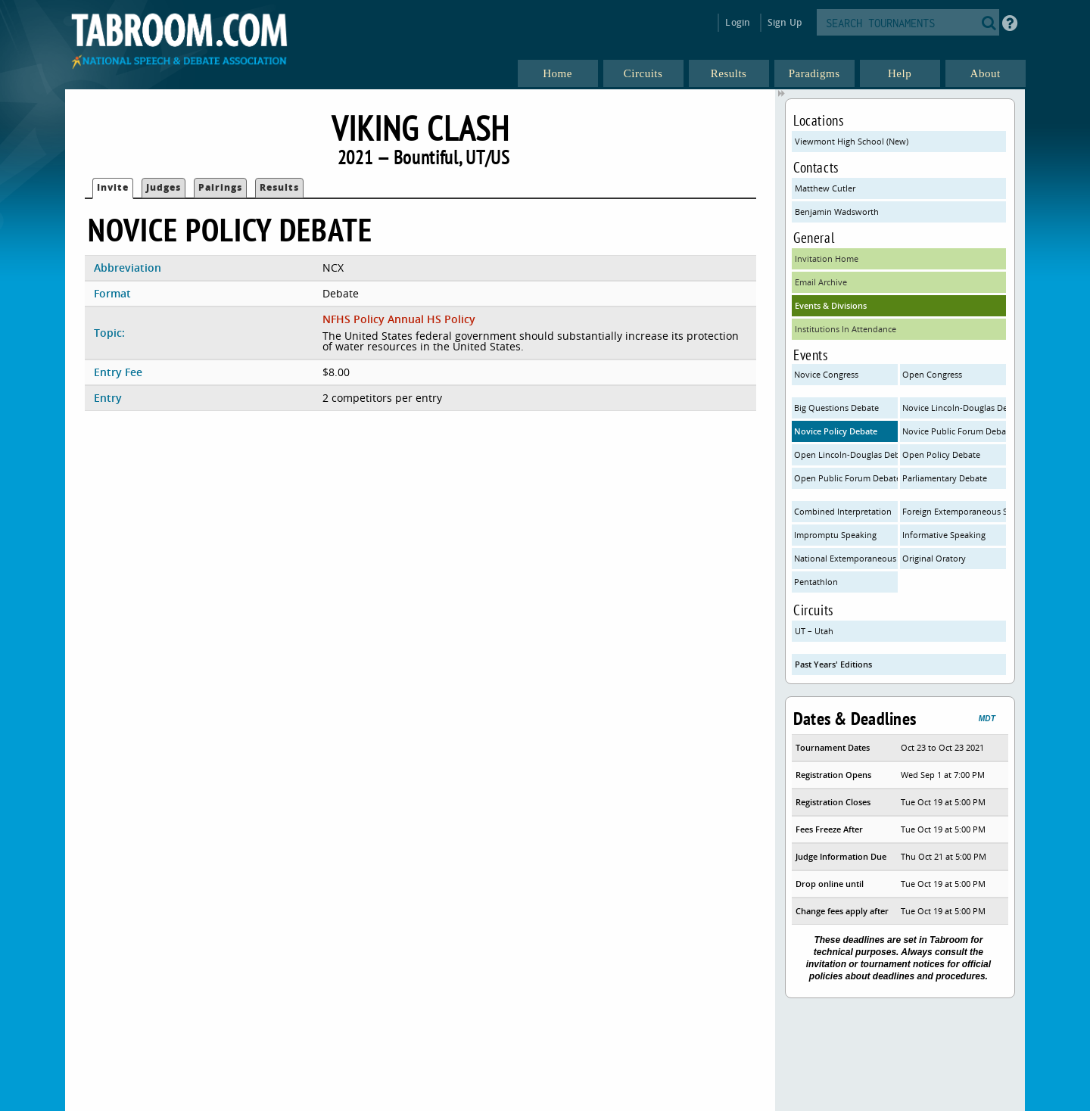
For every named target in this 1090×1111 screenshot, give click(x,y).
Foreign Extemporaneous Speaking (954, 511)
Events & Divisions (831, 305)
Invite (113, 187)
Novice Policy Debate (835, 431)
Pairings (220, 187)
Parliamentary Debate (944, 478)
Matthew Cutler (825, 188)
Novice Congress (826, 374)
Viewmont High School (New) (851, 141)
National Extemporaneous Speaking (846, 558)
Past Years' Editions (833, 664)
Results (279, 187)
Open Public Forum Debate (846, 478)
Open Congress (932, 374)
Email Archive (821, 282)
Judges (163, 187)
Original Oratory (934, 558)
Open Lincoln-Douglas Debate (846, 454)
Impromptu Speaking (835, 534)
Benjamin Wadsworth (837, 211)
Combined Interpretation (843, 511)
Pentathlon (816, 581)
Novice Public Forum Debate (954, 431)
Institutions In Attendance (845, 329)
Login (737, 22)
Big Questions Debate (836, 407)
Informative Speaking (944, 534)
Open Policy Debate (941, 454)
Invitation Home (826, 258)
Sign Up (785, 22)
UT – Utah (814, 630)
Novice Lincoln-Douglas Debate (954, 407)
